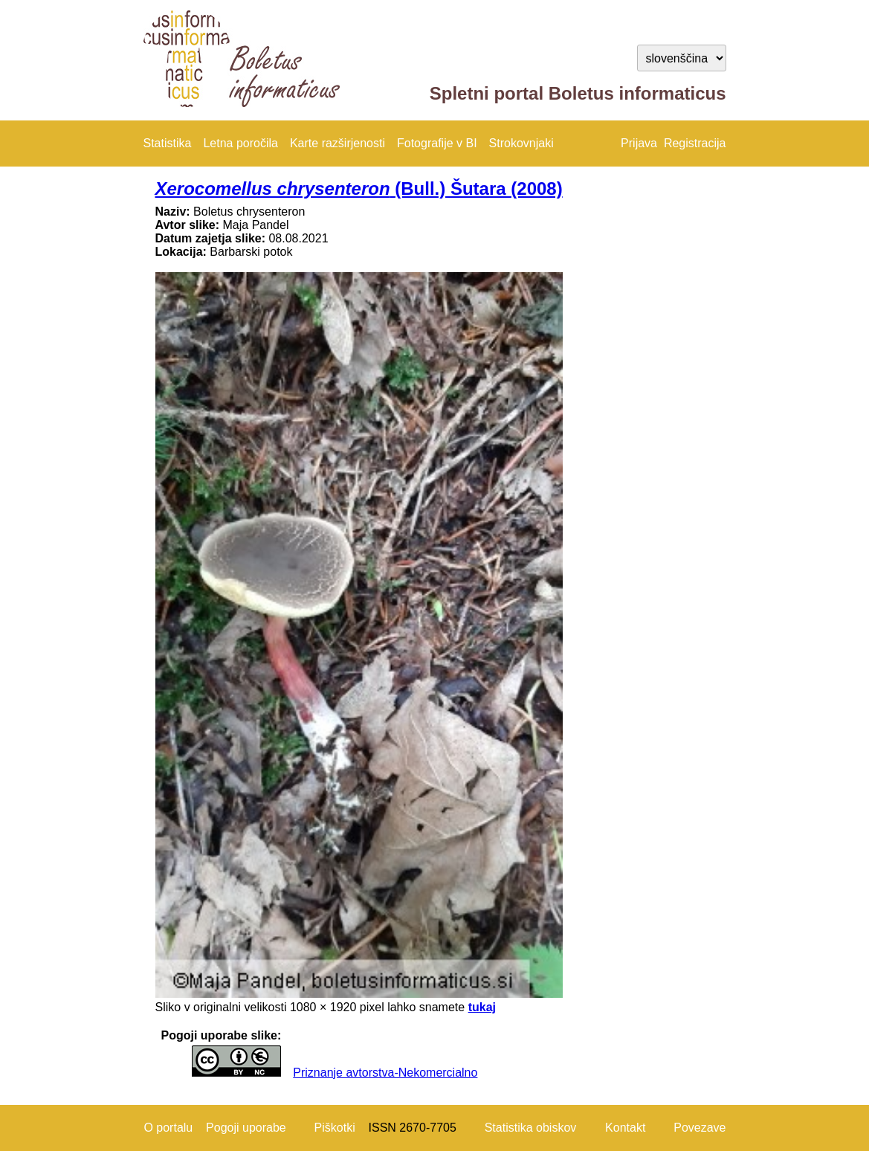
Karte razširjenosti (337, 143)
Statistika (167, 143)
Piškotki (334, 1127)
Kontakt (625, 1127)
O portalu (168, 1127)
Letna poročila (240, 143)
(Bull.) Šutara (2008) (359, 188)
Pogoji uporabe (246, 1127)
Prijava (639, 143)
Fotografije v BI (437, 143)
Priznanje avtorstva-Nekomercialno (385, 1072)
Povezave (699, 1127)
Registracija (695, 143)
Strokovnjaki (521, 143)
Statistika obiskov (531, 1127)
